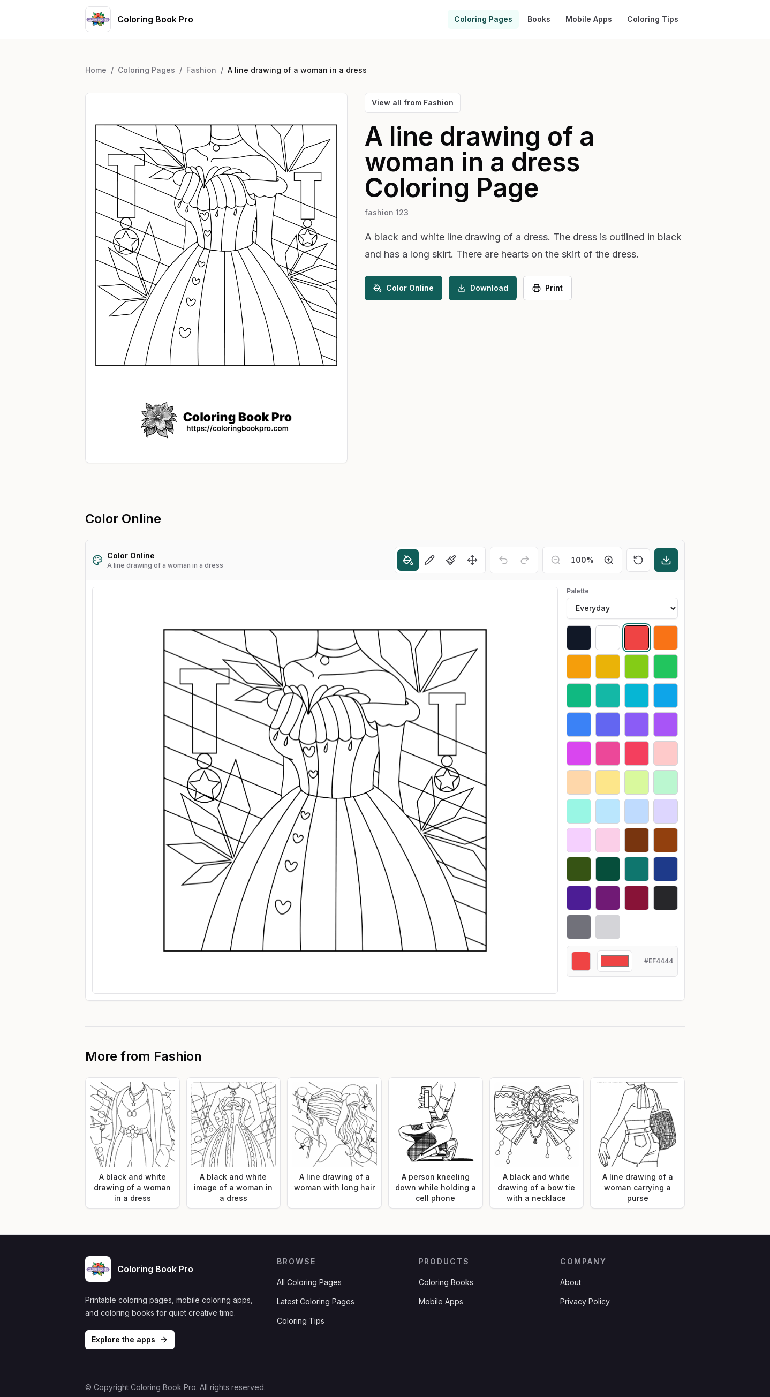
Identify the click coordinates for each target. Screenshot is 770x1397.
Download (482, 287)
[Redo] (524, 560)
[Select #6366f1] (607, 724)
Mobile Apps (588, 19)
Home (96, 69)
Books (538, 19)
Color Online (403, 287)
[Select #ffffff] (607, 637)
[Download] (666, 560)
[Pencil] (429, 560)
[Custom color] (614, 961)
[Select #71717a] (579, 927)
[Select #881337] (636, 898)
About (570, 1282)
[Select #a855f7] (665, 724)
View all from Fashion (413, 102)
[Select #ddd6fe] (665, 811)
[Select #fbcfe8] (607, 840)
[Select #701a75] (607, 898)
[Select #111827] (579, 637)
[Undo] (503, 560)
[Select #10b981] (579, 695)
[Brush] (451, 560)
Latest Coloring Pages (315, 1301)
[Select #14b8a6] (607, 695)
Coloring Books (446, 1282)
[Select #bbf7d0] (665, 782)
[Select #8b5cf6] (636, 724)
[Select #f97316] (665, 637)
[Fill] (408, 560)
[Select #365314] (579, 869)
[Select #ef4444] (636, 637)
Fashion (201, 69)
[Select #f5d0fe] (579, 840)
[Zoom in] (609, 560)
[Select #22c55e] (665, 666)
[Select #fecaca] (665, 753)
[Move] (472, 560)
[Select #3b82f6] (579, 724)
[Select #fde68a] (607, 782)
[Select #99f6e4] (579, 811)
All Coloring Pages (309, 1282)
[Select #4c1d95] (579, 898)
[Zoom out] (556, 560)
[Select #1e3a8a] (665, 869)
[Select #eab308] (607, 666)
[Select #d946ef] (579, 753)
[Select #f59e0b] (579, 666)
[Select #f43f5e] (636, 753)
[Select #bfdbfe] (636, 811)
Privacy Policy (585, 1301)
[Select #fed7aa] (579, 782)
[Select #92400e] (665, 840)
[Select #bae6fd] (607, 811)
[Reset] (638, 560)
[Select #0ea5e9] (665, 695)
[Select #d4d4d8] (607, 927)
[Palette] (622, 608)
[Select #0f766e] (636, 869)
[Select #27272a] (665, 898)
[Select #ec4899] (607, 753)
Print (547, 287)
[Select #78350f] (636, 840)
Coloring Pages (483, 19)
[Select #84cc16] (636, 666)
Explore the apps (130, 1339)
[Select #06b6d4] (636, 695)
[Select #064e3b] (607, 869)
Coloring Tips (652, 19)
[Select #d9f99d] (636, 782)
